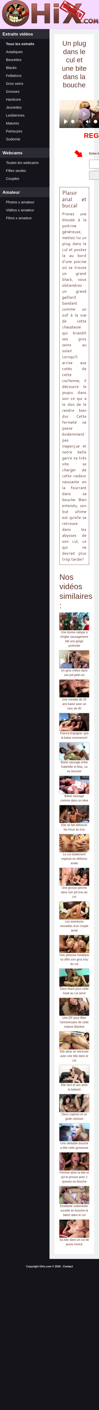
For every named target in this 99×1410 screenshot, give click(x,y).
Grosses (13, 92)
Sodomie (13, 139)
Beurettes (14, 60)
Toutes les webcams (22, 163)
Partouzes (14, 131)
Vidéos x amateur (20, 210)
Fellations (14, 76)
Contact (68, 1266)
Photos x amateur (20, 202)
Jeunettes (14, 107)
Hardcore (13, 99)
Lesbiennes (15, 115)
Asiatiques (14, 52)
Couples (12, 179)
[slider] (73, 121)
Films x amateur (19, 218)
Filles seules (16, 171)
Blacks (11, 68)
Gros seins (14, 84)
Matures (12, 123)
